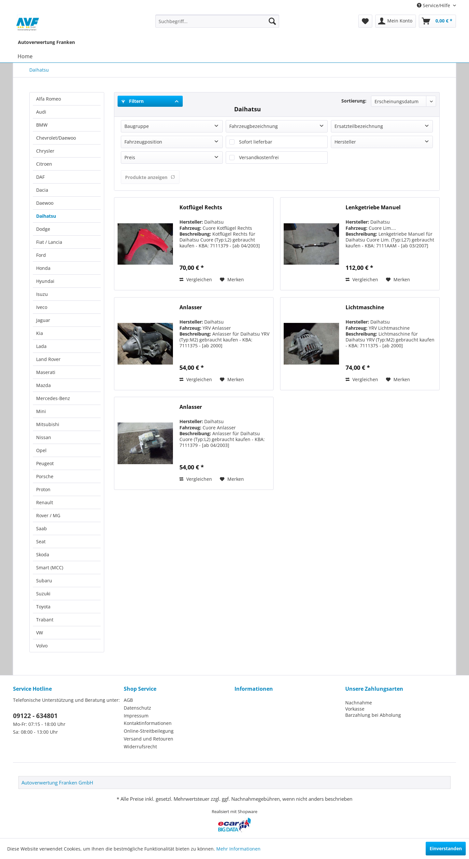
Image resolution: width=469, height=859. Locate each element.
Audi (41, 112)
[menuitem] (217, 21)
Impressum (136, 716)
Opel (41, 450)
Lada (41, 346)
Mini (41, 411)
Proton (43, 489)
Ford (41, 255)
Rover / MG (48, 515)
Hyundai (45, 281)
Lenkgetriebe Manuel (373, 207)
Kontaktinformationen (148, 723)
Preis (129, 157)
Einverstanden (446, 848)
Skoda (42, 554)
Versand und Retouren (148, 739)
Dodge (43, 229)
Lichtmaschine (365, 307)
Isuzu (42, 294)
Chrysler (45, 151)
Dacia (42, 190)
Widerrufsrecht (140, 746)
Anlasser (190, 307)
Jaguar (43, 320)
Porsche (44, 476)
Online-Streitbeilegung (149, 731)
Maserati (45, 372)
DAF (40, 177)
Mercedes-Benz (53, 398)
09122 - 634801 (35, 716)
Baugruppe (136, 126)
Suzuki (43, 593)
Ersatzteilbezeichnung (358, 126)
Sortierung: (353, 101)
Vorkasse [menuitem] (354, 709)
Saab (41, 528)
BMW (42, 125)
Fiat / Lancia (49, 242)
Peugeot (45, 463)
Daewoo (44, 203)
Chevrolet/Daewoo (56, 138)
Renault (44, 502)
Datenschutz (137, 708)
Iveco (41, 307)
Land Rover (48, 359)
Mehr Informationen (238, 849)
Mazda (43, 385)
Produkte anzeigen (150, 177)
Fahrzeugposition (143, 142)
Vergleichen (195, 279)
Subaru (44, 580)
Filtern (132, 101)
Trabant (44, 620)
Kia (39, 333)
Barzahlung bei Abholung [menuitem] (373, 715)
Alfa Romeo (48, 99)
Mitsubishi (47, 424)
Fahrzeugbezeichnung (253, 126)
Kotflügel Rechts (200, 207)
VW (39, 633)
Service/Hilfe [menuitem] (434, 5)
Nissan (43, 437)
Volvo (42, 646)
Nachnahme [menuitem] (358, 703)
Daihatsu (46, 216)
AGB (128, 700)
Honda (43, 268)
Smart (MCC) (49, 567)
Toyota (43, 606)
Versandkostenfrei (259, 157)
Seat (41, 541)
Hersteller (345, 142)
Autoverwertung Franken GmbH (57, 782)
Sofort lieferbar (255, 142)
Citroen (44, 164)
